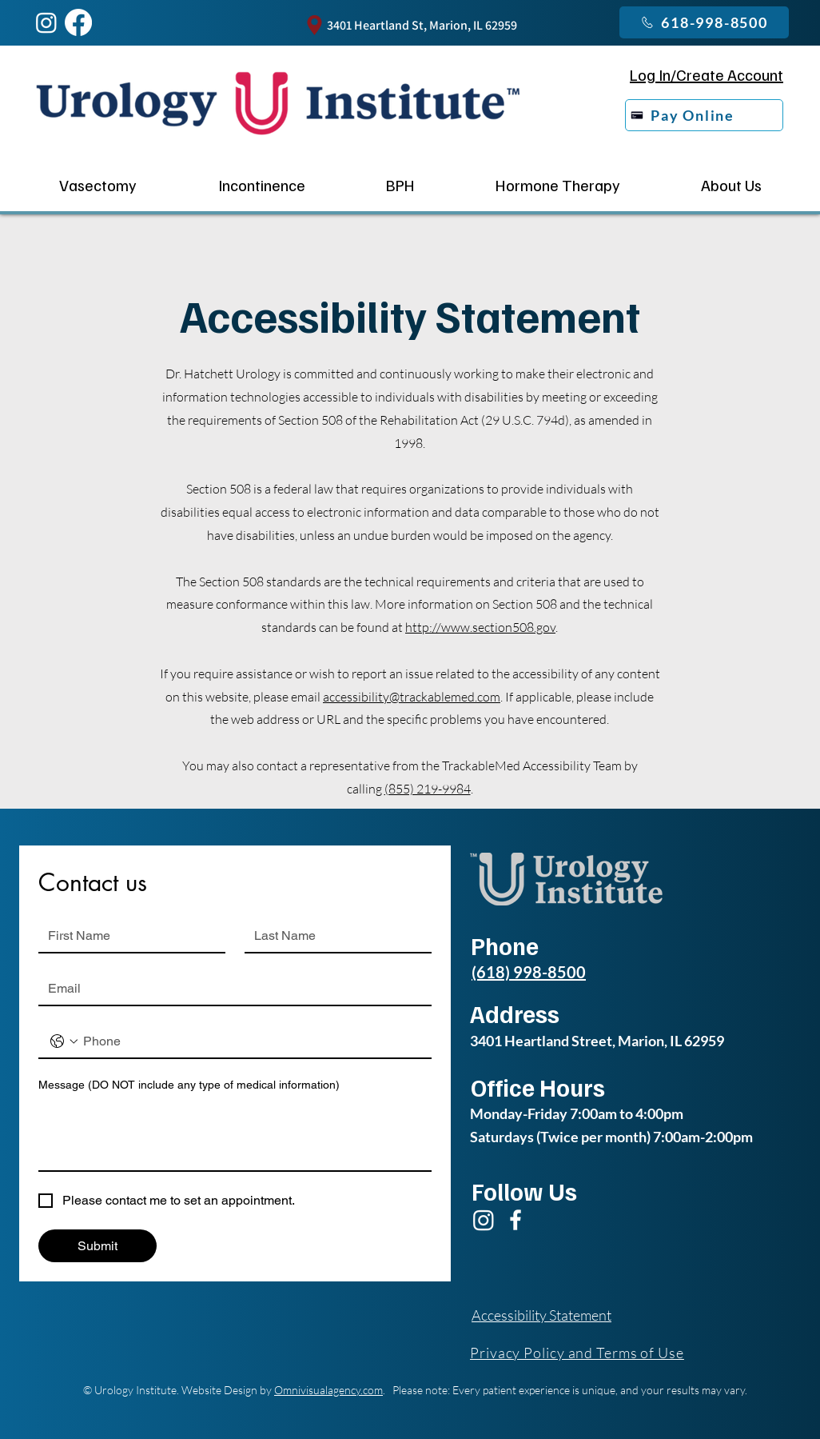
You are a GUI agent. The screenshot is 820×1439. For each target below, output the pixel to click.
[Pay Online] (704, 115)
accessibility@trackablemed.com (411, 697)
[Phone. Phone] (251, 1041)
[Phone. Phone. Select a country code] (64, 1041)
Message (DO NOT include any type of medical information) (189, 1084)
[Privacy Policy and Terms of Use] (594, 1353)
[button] (261, 185)
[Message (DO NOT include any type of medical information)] (235, 1134)
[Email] (230, 989)
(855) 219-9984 (427, 789)
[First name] (127, 936)
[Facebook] (515, 1219)
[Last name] (333, 936)
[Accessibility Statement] (549, 1315)
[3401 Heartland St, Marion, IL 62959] (409, 25)
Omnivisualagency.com (328, 1390)
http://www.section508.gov (480, 627)
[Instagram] (46, 22)
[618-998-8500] (704, 22)
